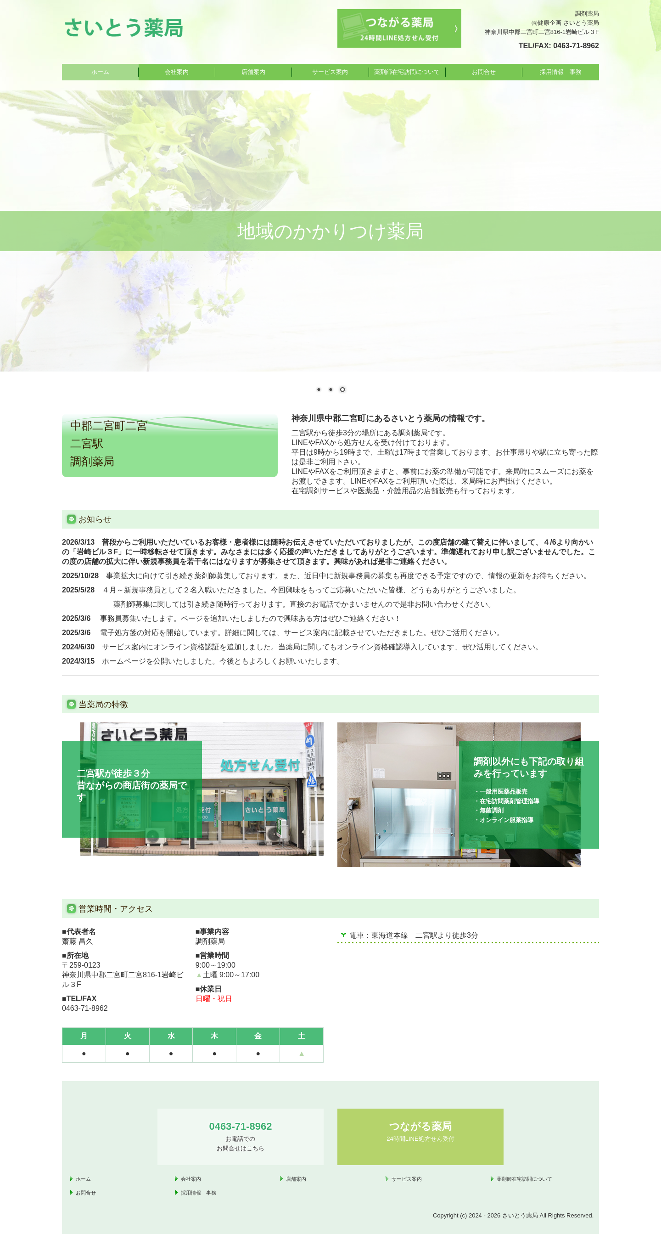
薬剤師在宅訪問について (407, 71)
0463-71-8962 (576, 46)
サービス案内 (330, 71)
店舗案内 (253, 71)
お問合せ (484, 71)
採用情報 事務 (561, 71)
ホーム (100, 71)
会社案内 (177, 71)
